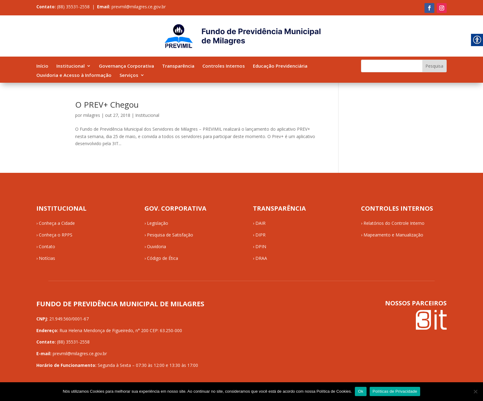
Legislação (157, 223)
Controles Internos (223, 66)
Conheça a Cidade (57, 223)
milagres (91, 115)
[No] (475, 391)
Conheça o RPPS (55, 235)
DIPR (260, 235)
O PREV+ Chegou (107, 104)
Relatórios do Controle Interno (393, 223)
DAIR (260, 223)
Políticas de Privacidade (395, 391)
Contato (47, 246)
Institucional (70, 66)
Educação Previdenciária (280, 66)
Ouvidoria (156, 246)
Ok (360, 391)
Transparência (178, 66)
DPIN (260, 246)
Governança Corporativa (126, 66)
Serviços (129, 75)
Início (42, 66)
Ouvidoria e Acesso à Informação (74, 75)
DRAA (261, 258)
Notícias (47, 258)
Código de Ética (162, 258)
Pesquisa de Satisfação (170, 235)
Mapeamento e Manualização (393, 235)
